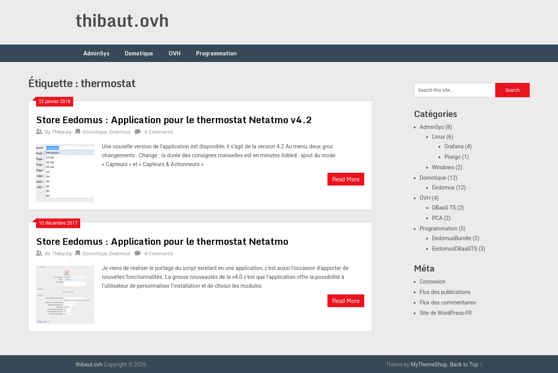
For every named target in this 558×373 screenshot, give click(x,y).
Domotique (139, 53)
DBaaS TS (444, 208)
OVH (175, 53)
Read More (346, 179)
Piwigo (452, 157)
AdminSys (96, 53)
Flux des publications (445, 292)
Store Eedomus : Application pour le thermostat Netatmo (162, 241)
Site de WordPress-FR (446, 313)
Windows (443, 167)
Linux (438, 137)
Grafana (453, 146)
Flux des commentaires (448, 302)
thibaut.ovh (122, 20)
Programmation (216, 53)
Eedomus (119, 132)
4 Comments (159, 253)
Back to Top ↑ (466, 364)
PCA (437, 218)
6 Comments (159, 132)
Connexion (432, 281)
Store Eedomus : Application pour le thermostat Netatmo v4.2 (174, 119)
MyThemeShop (429, 364)
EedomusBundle (451, 238)
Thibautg (61, 132)
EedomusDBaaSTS (454, 249)
